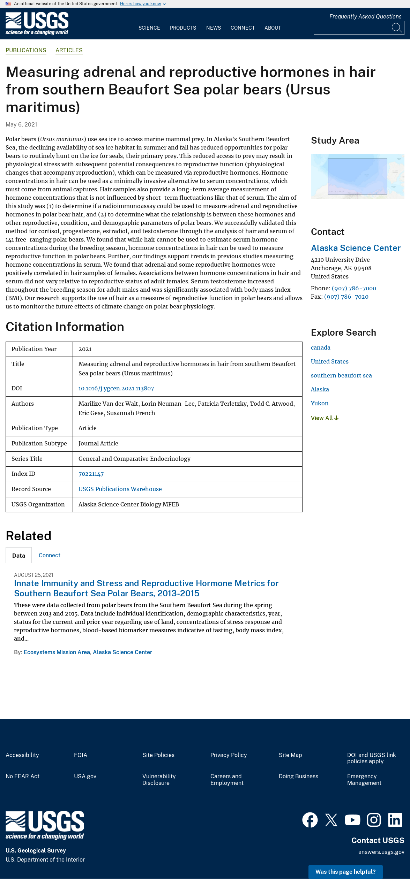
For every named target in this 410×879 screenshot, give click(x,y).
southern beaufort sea (341, 375)
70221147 (91, 474)
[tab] (19, 555)
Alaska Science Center (122, 652)
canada (320, 347)
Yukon (320, 403)
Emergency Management (364, 779)
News (213, 28)
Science (149, 28)
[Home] (37, 33)
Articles (69, 50)
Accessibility (22, 755)
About (272, 28)
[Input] (359, 28)
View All (324, 418)
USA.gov (85, 776)
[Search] (397, 28)
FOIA (80, 755)
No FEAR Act (22, 776)
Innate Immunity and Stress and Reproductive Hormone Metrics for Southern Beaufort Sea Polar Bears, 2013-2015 (146, 588)
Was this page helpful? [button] (345, 872)
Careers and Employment (227, 779)
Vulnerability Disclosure (159, 779)
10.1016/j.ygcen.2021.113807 (116, 388)
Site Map (290, 755)
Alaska (320, 389)
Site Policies (158, 755)
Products (183, 28)
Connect (243, 28)
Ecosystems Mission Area (57, 652)
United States (330, 361)
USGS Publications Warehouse (120, 489)
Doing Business (298, 776)
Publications (26, 50)
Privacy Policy (228, 755)
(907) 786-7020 (346, 296)
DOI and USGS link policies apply (371, 758)
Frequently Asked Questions (365, 16)
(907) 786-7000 (354, 288)
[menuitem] (149, 24)
